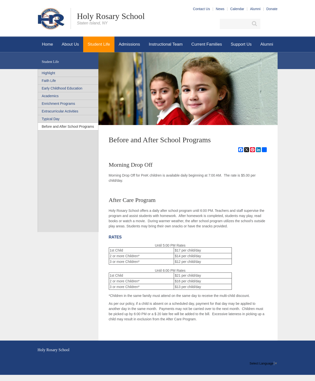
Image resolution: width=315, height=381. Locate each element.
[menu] (263, 363)
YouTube (275, 24)
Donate (271, 9)
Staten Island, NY (92, 23)
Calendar (237, 9)
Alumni (255, 9)
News (220, 9)
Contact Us (201, 9)
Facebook (266, 24)
